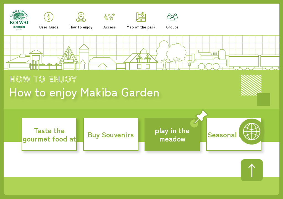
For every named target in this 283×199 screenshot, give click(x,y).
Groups (172, 21)
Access (109, 21)
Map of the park (141, 20)
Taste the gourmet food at (49, 134)
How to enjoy (80, 20)
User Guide (49, 20)
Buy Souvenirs (111, 134)
